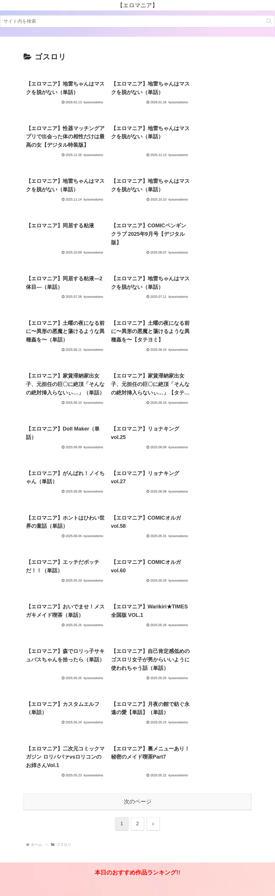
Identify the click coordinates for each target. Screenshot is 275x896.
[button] (269, 21)
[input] (137, 21)
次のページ (137, 811)
